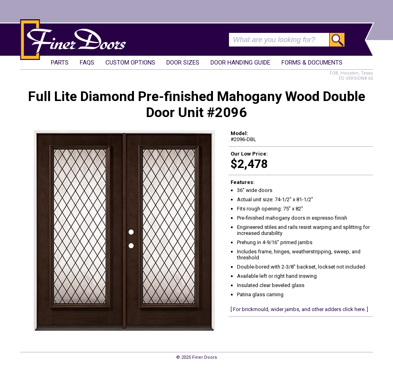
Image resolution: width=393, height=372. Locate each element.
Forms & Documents (312, 62)
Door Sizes (182, 62)
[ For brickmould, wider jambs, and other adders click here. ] (299, 309)
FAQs (87, 62)
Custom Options (130, 62)
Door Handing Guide (240, 62)
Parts (60, 62)
